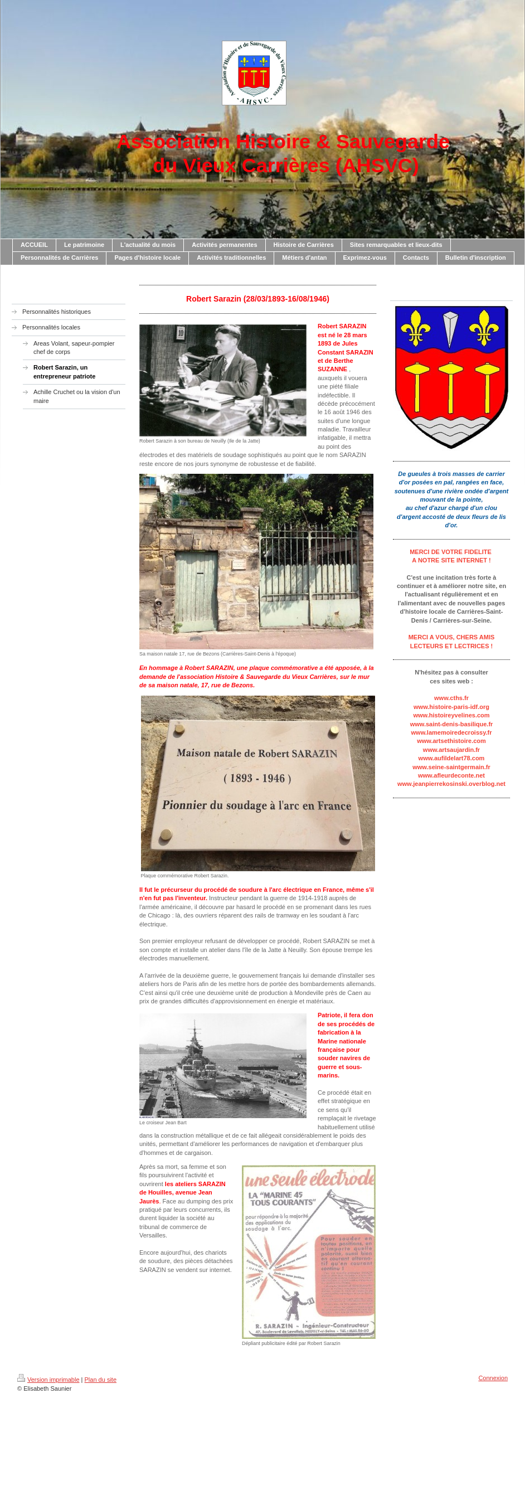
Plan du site (100, 1379)
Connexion (493, 1378)
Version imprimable (48, 1379)
